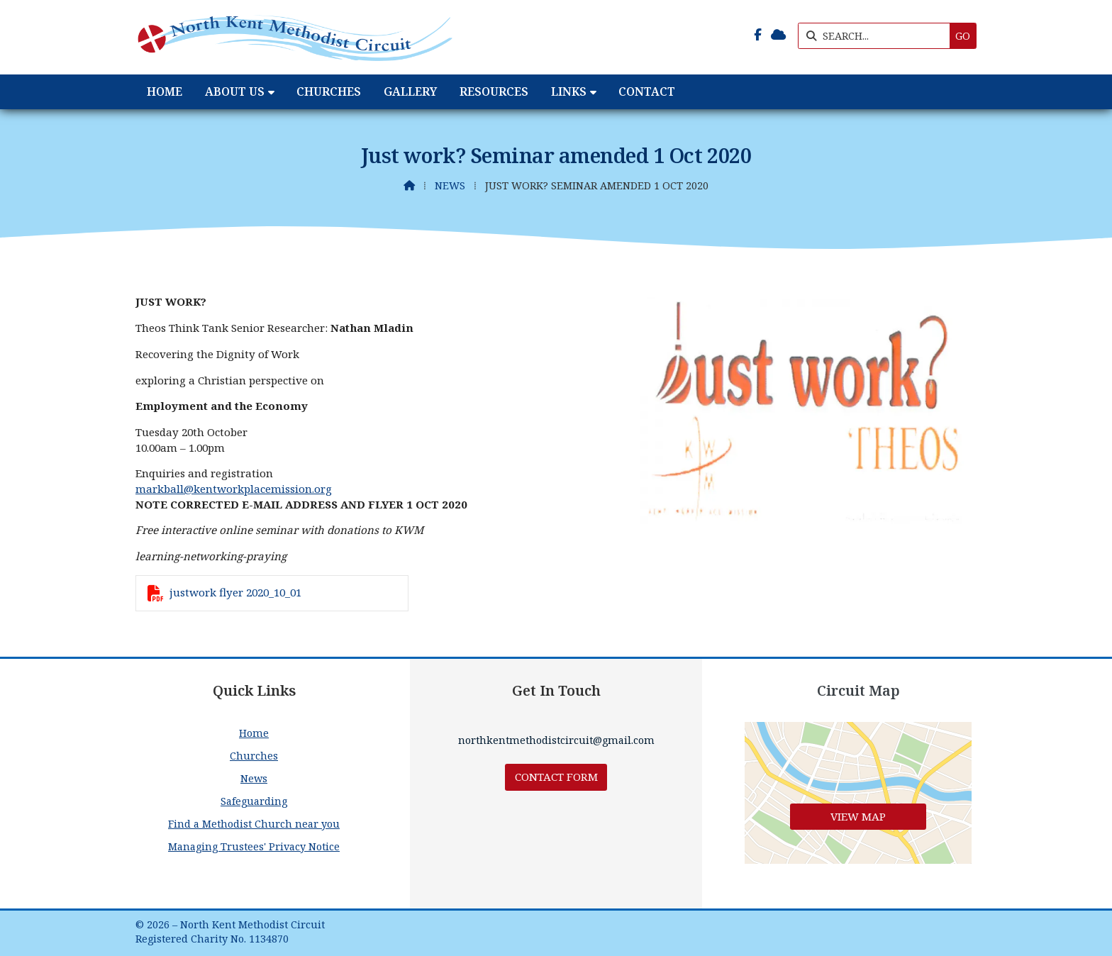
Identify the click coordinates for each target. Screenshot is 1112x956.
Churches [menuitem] (328, 91)
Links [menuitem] (568, 91)
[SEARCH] (878, 35)
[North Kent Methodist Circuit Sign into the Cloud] (778, 35)
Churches (254, 755)
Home (254, 733)
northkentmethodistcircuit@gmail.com (556, 740)
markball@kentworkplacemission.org (233, 489)
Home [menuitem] (164, 91)
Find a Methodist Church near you (254, 823)
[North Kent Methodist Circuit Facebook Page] (758, 35)
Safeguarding (254, 801)
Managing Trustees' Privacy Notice (254, 846)
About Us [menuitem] (235, 91)
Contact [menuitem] (646, 91)
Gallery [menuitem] (410, 91)
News (450, 185)
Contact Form (556, 776)
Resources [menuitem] (494, 91)
